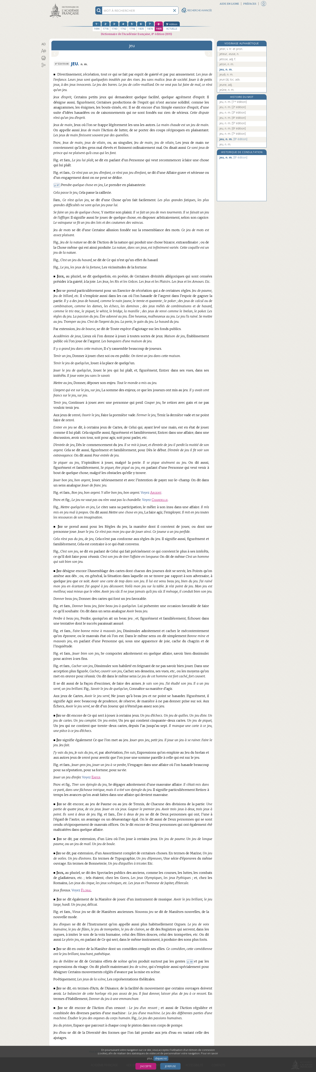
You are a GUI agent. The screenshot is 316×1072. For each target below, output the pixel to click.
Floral (86, 890)
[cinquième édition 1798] (132, 26)
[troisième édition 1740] (114, 26)
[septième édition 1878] (150, 26)
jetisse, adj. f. (227, 59)
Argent (155, 492)
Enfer (95, 777)
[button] (43, 44)
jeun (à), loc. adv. (229, 79)
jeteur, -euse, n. (229, 54)
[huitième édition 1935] (159, 26)
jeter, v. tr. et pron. (231, 49)
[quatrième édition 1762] (123, 26)
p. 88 (190, 961)
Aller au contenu (65, 3)
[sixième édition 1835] (141, 26)
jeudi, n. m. (226, 74)
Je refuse (170, 1066)
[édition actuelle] (172, 26)
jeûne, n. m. (226, 90)
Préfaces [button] (249, 3)
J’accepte (145, 1066)
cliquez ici (161, 1058)
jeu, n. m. (226, 69)
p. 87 (56, 185)
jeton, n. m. (226, 64)
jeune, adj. (225, 85)
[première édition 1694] (97, 26)
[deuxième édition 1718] (106, 26)
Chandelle (160, 500)
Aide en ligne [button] (229, 3)
